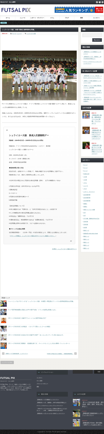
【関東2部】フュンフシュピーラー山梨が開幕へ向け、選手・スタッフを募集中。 (92, 99)
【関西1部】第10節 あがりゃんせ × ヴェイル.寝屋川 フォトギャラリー (96, 134)
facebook (102, 2)
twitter (100, 2)
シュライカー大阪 (31, 33)
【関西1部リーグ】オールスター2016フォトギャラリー (51, 413)
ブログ (67, 18)
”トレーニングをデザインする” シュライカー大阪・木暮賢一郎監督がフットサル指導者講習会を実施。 (41, 301)
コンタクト (96, 18)
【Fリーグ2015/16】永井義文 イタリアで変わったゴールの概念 (29, 326)
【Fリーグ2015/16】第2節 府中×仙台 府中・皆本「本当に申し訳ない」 (93, 404)
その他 (85, 176)
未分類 (85, 227)
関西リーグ (86, 242)
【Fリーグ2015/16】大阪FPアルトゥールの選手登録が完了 (27, 318)
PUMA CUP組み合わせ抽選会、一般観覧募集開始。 (60, 353)
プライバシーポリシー (42, 383)
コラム (52, 18)
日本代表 (85, 221)
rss (97, 2)
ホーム (8, 18)
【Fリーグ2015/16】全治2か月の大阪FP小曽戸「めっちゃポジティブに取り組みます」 (36, 335)
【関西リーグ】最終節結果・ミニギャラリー (16, 353)
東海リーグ (86, 230)
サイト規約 (39, 380)
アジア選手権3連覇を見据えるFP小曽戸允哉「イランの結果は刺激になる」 (32, 310)
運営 (81, 18)
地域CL (85, 203)
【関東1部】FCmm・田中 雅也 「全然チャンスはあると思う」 (92, 424)
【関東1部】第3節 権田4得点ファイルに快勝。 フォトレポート (97, 119)
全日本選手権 (86, 194)
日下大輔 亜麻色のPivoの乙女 (91, 218)
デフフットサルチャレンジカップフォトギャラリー (50, 405)
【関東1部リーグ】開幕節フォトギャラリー (48, 399)
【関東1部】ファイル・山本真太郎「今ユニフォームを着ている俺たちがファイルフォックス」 (92, 92)
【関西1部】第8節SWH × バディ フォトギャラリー (92, 414)
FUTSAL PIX (7, 378)
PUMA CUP (86, 173)
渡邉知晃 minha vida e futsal (90, 233)
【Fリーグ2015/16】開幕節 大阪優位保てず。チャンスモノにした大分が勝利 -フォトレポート (39, 343)
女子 (84, 212)
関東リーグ (86, 236)
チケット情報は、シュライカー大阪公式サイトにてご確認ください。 (32, 236)
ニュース (22, 18)
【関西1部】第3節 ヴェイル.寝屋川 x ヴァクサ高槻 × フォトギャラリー (97, 149)
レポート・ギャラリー (37, 18)
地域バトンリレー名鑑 (89, 209)
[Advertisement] (40, 43)
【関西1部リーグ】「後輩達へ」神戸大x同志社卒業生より (51, 402)
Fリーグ (14, 33)
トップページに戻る (7, 362)
